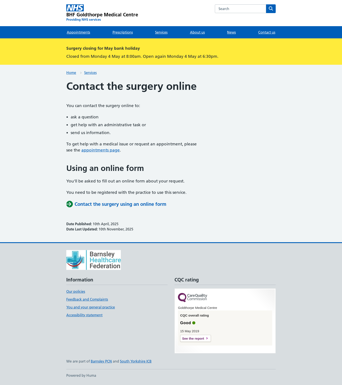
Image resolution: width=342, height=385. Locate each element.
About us (197, 32)
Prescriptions (123, 32)
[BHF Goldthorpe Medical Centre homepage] (102, 13)
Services (161, 32)
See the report (193, 338)
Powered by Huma (81, 375)
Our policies (75, 291)
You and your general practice (90, 307)
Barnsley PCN (101, 361)
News (231, 32)
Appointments (78, 32)
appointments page (100, 150)
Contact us (266, 32)
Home (71, 72)
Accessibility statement (84, 315)
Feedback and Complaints (87, 299)
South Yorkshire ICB (136, 361)
